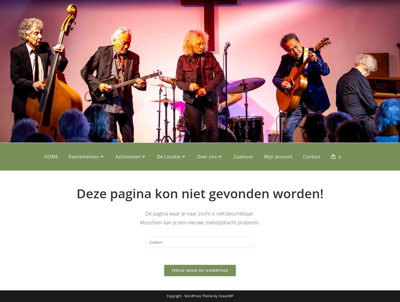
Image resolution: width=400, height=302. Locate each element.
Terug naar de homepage (200, 270)
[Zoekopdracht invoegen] (200, 242)
